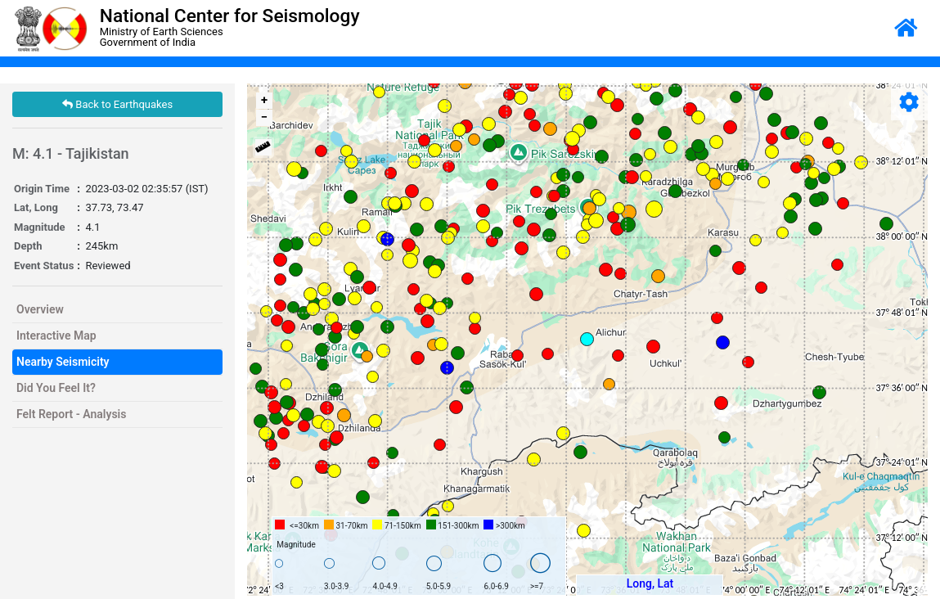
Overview (40, 309)
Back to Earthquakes (117, 104)
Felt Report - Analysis (71, 414)
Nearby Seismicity (63, 361)
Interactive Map (56, 335)
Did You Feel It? (56, 387)
